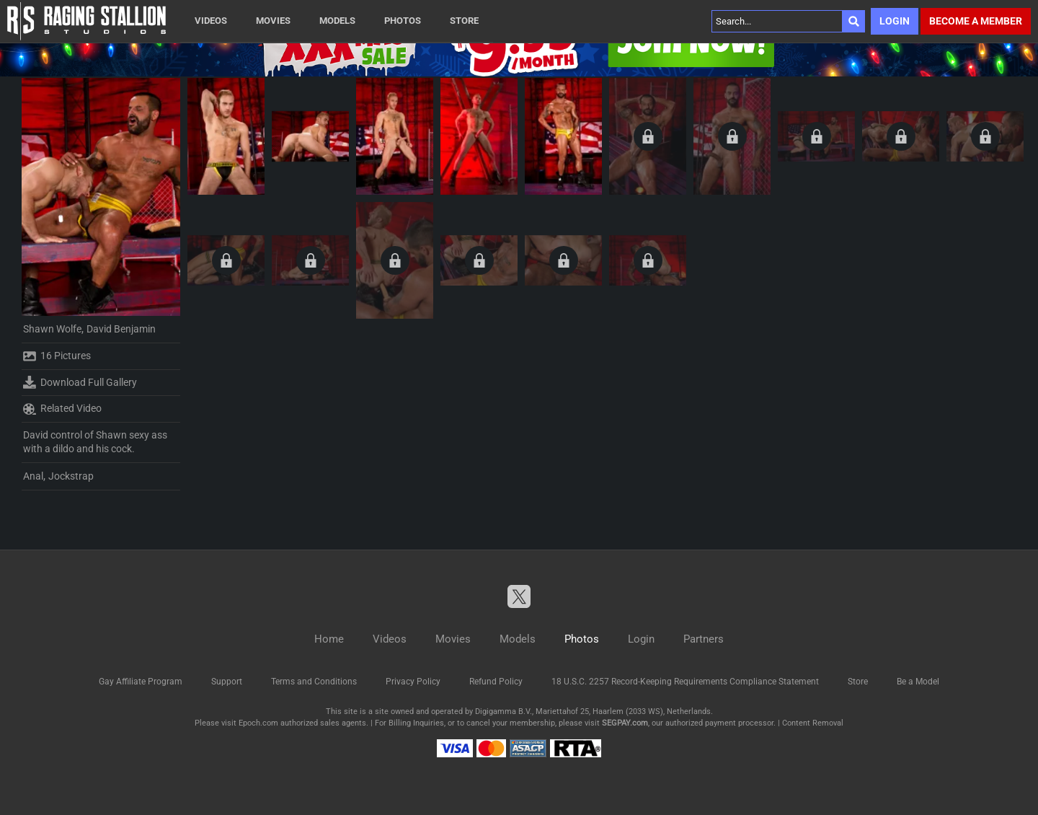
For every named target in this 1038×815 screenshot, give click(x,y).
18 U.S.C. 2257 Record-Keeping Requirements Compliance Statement (685, 682)
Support (226, 682)
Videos (211, 20)
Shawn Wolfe (52, 329)
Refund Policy (496, 682)
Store (464, 20)
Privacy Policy (413, 682)
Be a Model (918, 682)
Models (337, 20)
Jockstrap (71, 476)
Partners (703, 639)
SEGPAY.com (625, 723)
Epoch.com (258, 723)
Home (329, 639)
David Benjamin (121, 329)
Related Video (62, 408)
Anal (33, 476)
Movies (273, 20)
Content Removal (812, 723)
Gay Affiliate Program (140, 682)
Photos (402, 20)
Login (894, 21)
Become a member (975, 21)
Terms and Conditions (314, 682)
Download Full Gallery (80, 382)
